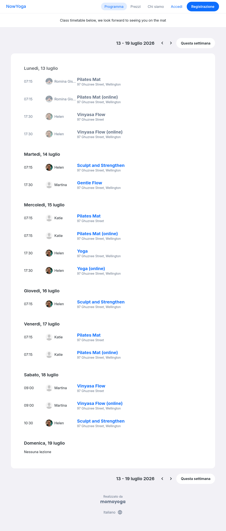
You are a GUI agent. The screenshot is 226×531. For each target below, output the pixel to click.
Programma (113, 6)
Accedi (176, 6)
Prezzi (135, 6)
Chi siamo (156, 6)
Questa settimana (196, 43)
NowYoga (16, 6)
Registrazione (202, 6)
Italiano (112, 511)
